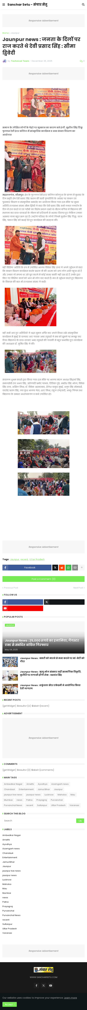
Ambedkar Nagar (13, 784)
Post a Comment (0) (44, 579)
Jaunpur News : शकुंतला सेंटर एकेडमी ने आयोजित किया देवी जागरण (50, 687)
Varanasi (74, 805)
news (19, 799)
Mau (73, 794)
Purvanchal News (13, 805)
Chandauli (9, 789)
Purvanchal (57, 799)
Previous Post (11, 588)
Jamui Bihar (44, 789)
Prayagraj (41, 799)
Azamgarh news (60, 784)
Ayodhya (42, 784)
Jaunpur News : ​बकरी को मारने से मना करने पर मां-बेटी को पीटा (52, 660)
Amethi (30, 784)
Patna (29, 799)
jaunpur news (33, 794)
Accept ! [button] (9, 1004)
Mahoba (62, 794)
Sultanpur (42, 805)
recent (24, 559)
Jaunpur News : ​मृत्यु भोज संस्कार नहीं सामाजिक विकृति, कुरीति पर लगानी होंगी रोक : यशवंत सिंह (50, 673)
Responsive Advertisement (43, 20)
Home (5, 32)
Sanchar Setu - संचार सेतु (27, 4)
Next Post (78, 588)
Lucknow (49, 794)
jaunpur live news (13, 794)
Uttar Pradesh (37, 559)
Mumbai (8, 799)
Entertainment (26, 789)
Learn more (70, 997)
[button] (3, 4)
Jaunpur (15, 32)
